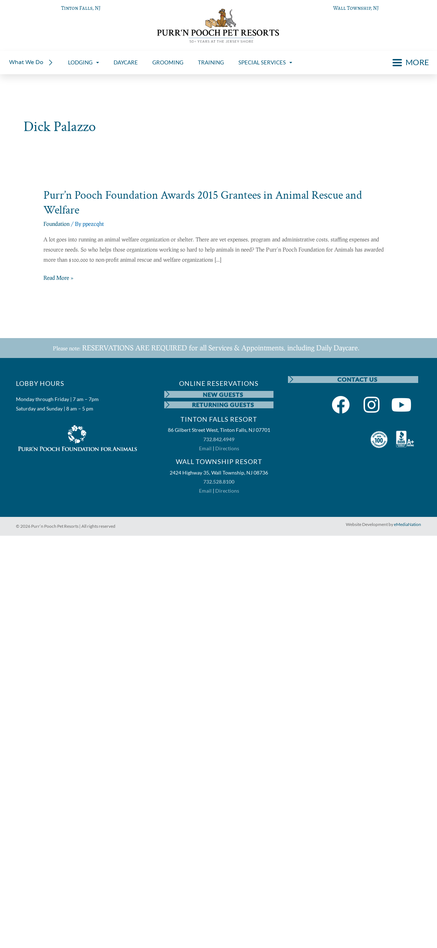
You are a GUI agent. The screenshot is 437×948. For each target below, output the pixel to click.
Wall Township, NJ (356, 8)
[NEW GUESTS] (167, 394)
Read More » (58, 278)
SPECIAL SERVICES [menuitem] (265, 62)
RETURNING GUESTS (223, 405)
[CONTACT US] (291, 379)
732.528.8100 (218, 482)
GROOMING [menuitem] (167, 62)
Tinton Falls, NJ (81, 8)
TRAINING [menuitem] (211, 62)
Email (205, 449)
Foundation (56, 223)
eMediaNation (407, 525)
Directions (227, 449)
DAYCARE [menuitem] (126, 62)
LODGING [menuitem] (83, 62)
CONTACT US (358, 379)
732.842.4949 (218, 440)
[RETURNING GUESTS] (167, 405)
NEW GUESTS (223, 394)
